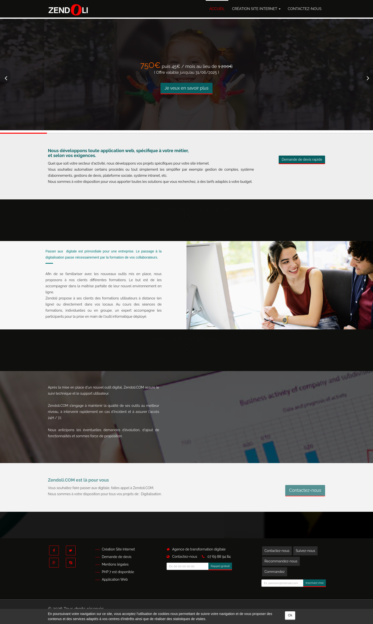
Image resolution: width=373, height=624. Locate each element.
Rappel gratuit (220, 566)
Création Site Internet (256, 9)
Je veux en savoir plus (186, 88)
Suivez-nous (305, 551)
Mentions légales (115, 564)
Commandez (275, 572)
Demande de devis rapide (302, 159)
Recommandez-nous (281, 561)
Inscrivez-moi (315, 583)
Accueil (217, 9)
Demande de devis (117, 557)
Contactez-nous (304, 9)
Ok (290, 615)
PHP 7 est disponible (118, 572)
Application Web (115, 579)
